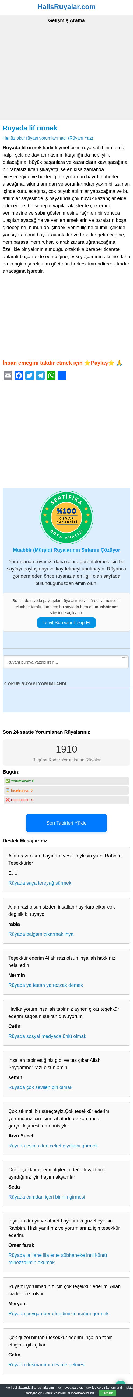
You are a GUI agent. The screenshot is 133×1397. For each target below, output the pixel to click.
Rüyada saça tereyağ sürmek (39, 883)
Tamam (107, 1393)
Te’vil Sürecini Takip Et (67, 622)
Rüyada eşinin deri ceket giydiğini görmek (53, 1145)
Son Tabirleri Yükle (66, 823)
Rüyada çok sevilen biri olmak (40, 1087)
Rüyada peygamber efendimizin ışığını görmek (58, 1313)
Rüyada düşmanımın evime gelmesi (46, 1364)
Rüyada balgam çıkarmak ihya (41, 934)
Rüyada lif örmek (30, 128)
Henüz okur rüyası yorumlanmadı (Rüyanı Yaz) (48, 138)
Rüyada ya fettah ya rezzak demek (45, 985)
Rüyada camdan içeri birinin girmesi (46, 1197)
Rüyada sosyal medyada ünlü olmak (47, 1036)
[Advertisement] (66, 79)
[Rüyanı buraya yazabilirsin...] (66, 661)
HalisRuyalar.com (66, 7)
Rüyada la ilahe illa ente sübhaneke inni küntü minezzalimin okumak (57, 1259)
